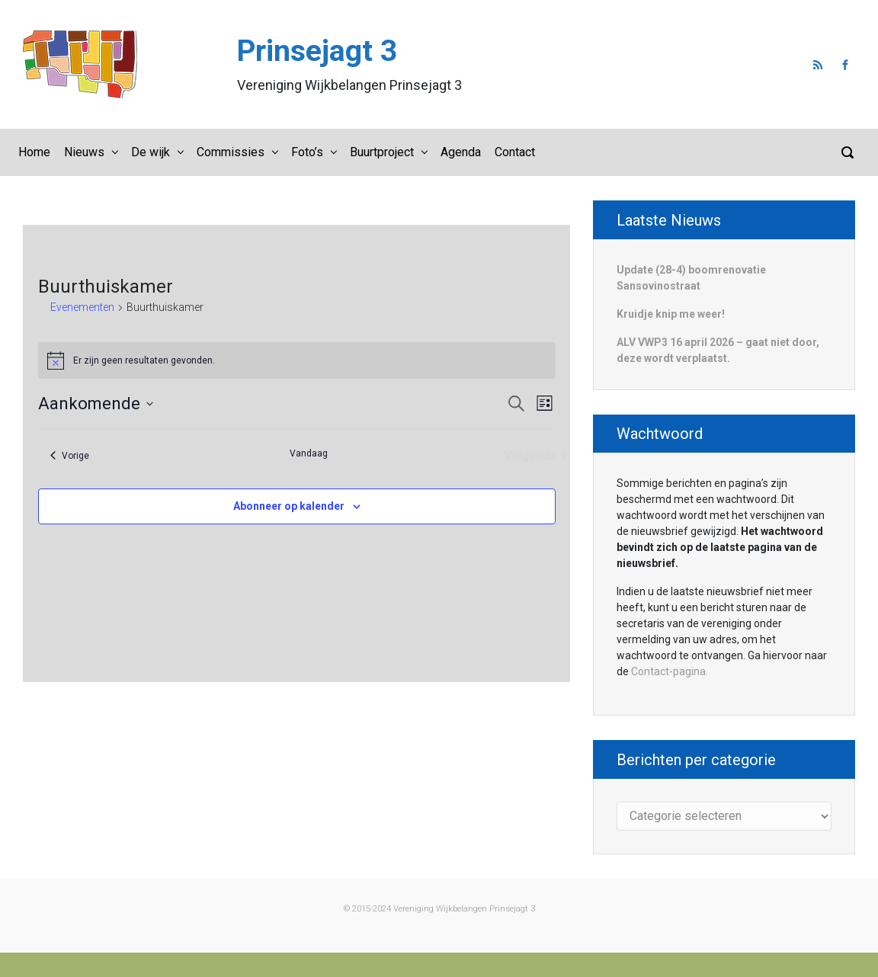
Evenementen (82, 307)
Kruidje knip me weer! (671, 314)
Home (34, 152)
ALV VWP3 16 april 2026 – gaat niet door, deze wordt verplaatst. (718, 350)
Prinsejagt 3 (317, 51)
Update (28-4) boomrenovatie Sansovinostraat (691, 278)
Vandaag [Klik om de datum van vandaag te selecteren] (309, 453)
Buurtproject (382, 152)
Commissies (230, 152)
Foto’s (307, 152)
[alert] (297, 360)
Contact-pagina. (669, 671)
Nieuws (84, 152)
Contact (515, 152)
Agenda (461, 152)
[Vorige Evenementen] (69, 455)
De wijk (150, 152)
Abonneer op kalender (288, 506)
